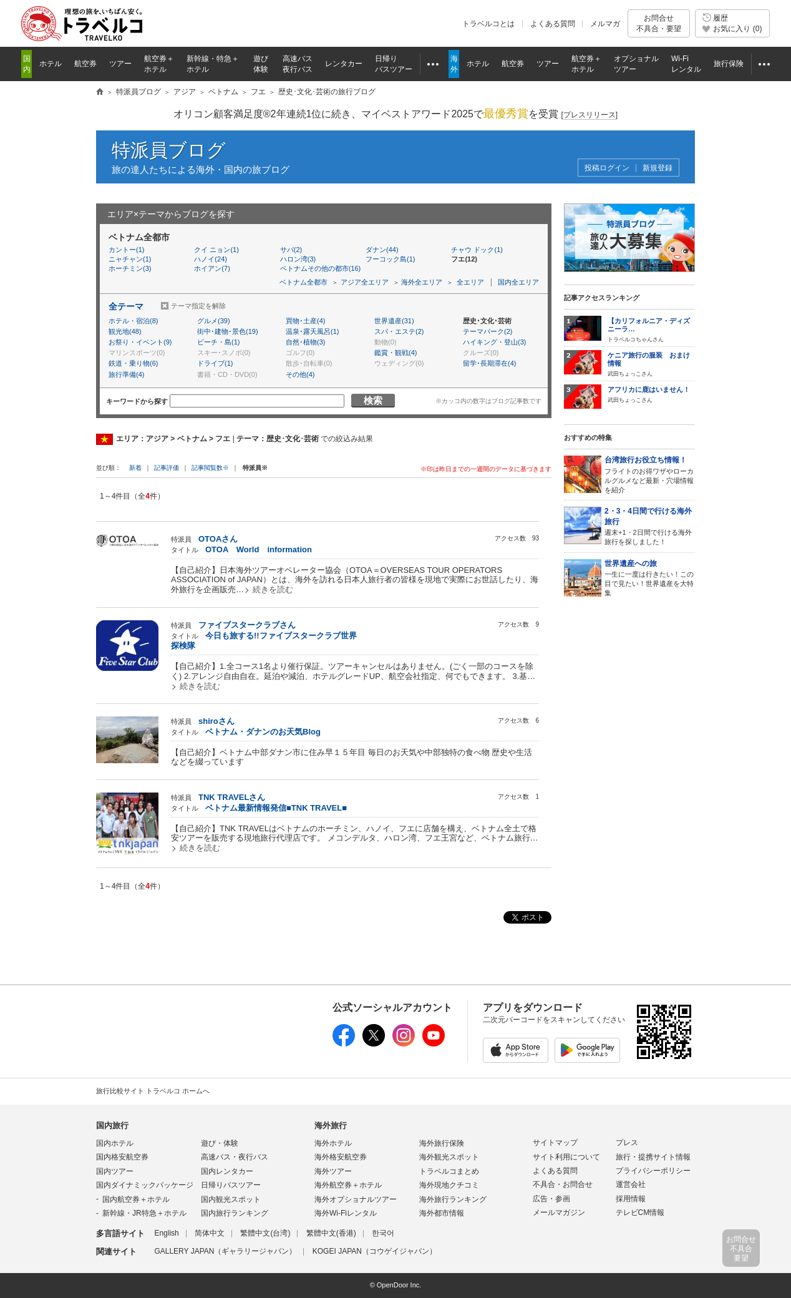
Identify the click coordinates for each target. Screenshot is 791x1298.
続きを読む (273, 589)
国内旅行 (112, 1125)
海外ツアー (333, 1171)
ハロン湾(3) (298, 259)
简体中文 (210, 1233)
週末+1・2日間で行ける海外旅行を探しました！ (649, 525)
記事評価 (166, 467)
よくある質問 (552, 23)
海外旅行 (330, 1125)
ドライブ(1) (215, 363)
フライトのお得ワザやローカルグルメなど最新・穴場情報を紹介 (649, 474)
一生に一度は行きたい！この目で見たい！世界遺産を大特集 (649, 578)
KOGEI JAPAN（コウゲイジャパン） (375, 1251)
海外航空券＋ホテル (348, 1185)
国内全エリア (518, 282)
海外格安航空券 (340, 1157)
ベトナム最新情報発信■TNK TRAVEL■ (276, 807)
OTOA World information (258, 549)
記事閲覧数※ (210, 467)
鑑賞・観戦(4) (395, 352)
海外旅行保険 (441, 1143)
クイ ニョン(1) (216, 249)
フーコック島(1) (390, 259)
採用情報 (631, 1198)
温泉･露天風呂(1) (312, 331)
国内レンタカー (227, 1171)
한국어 (383, 1233)
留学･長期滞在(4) (489, 363)
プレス (627, 1142)
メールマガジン (559, 1212)
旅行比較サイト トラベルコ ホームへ (153, 1091)
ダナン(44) (382, 249)
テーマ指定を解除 (198, 306)
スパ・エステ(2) (399, 331)
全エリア (470, 282)
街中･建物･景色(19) (227, 331)
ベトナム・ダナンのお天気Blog (263, 731)
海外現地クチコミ (449, 1185)
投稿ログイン (607, 168)
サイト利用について (566, 1157)
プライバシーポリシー (653, 1170)
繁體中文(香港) (331, 1233)
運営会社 (631, 1184)
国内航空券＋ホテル (136, 1199)
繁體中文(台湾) (265, 1233)
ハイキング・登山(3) (494, 342)
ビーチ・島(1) (218, 342)
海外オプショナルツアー (355, 1199)
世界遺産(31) (394, 320)
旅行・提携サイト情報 (653, 1157)
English (166, 1233)
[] (589, 115)
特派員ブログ (169, 150)
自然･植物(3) (305, 342)
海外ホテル (333, 1143)
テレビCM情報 (640, 1212)
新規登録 (657, 168)
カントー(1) (126, 249)
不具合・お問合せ (563, 1184)
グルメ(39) (213, 320)
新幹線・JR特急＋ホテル (144, 1213)
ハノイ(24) (210, 259)
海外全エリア (421, 282)
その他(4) (300, 374)
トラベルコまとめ (449, 1171)
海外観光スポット (449, 1157)
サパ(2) (291, 249)
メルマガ (605, 23)
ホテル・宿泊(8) (133, 320)
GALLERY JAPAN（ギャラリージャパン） (225, 1251)
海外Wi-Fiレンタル (345, 1213)
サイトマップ (555, 1142)
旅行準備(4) (126, 374)
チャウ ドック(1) (477, 249)
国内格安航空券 (122, 1157)
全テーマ (126, 306)
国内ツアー (114, 1171)
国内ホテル (114, 1143)
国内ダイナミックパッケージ (144, 1185)
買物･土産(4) (305, 320)
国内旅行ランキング (234, 1213)
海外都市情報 (441, 1213)
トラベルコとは (488, 23)
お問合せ (658, 23)
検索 (373, 400)
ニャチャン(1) (130, 259)
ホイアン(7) (212, 268)
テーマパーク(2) (487, 331)
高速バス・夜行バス (234, 1157)
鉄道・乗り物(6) (133, 363)
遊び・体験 (219, 1143)
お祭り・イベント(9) (140, 342)
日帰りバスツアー (231, 1185)
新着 (136, 467)
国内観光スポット (231, 1199)
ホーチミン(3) (130, 268)
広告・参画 (551, 1198)
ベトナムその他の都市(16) (320, 268)
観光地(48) (125, 331)
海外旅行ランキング (453, 1199)
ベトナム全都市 (303, 282)
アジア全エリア (365, 282)
